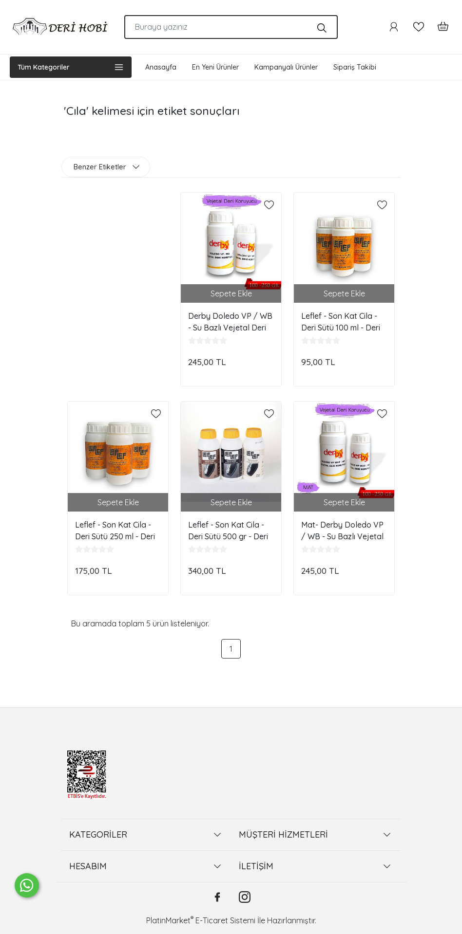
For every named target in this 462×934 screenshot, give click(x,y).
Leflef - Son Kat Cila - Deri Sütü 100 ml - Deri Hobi (340, 321)
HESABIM (88, 866)
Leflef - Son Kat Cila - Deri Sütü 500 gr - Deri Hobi (228, 530)
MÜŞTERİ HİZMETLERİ (283, 834)
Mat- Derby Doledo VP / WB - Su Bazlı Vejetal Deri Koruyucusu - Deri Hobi (342, 530)
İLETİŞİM (256, 866)
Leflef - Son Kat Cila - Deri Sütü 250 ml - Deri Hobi (115, 530)
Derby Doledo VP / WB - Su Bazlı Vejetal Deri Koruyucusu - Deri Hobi (230, 321)
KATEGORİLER (98, 834)
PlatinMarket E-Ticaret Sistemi (200, 920)
